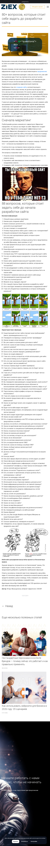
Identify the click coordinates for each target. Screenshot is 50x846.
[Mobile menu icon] (48, 7)
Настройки (34, 841)
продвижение (42, 71)
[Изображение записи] (24, 640)
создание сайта (21, 87)
